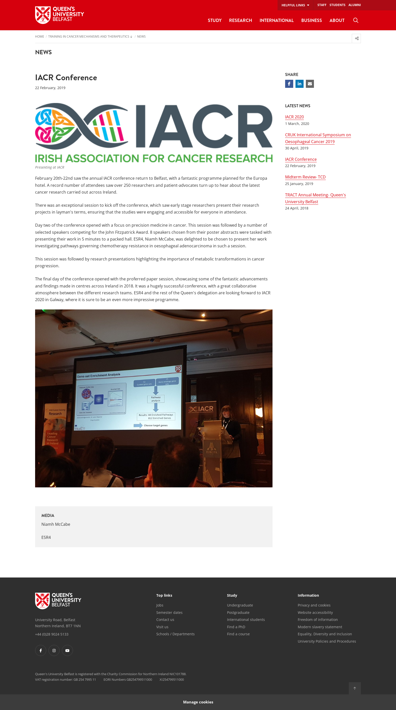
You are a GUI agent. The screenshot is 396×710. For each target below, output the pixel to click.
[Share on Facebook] (289, 84)
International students (246, 619)
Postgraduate (238, 612)
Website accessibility (315, 612)
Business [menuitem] (311, 20)
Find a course (238, 634)
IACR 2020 (294, 117)
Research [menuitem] (240, 20)
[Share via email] (310, 84)
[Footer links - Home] (58, 601)
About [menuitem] (337, 20)
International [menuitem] (277, 20)
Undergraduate (240, 605)
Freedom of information (318, 619)
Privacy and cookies (314, 605)
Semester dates (169, 612)
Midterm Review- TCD (305, 177)
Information (308, 596)
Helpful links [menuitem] (293, 5)
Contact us (165, 619)
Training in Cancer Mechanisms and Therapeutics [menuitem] (88, 37)
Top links (164, 596)
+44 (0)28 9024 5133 (51, 634)
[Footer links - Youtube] (67, 650)
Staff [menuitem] (322, 5)
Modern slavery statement (320, 626)
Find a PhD (236, 626)
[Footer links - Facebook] (40, 650)
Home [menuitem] (39, 37)
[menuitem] (356, 20)
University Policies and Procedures (327, 641)
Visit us (162, 626)
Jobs (159, 605)
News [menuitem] (141, 37)
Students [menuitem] (337, 5)
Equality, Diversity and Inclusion (325, 634)
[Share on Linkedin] (299, 84)
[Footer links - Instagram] (54, 650)
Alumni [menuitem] (355, 5)
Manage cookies (198, 702)
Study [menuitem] (214, 20)
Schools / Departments (175, 634)
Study (232, 596)
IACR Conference (301, 159)
